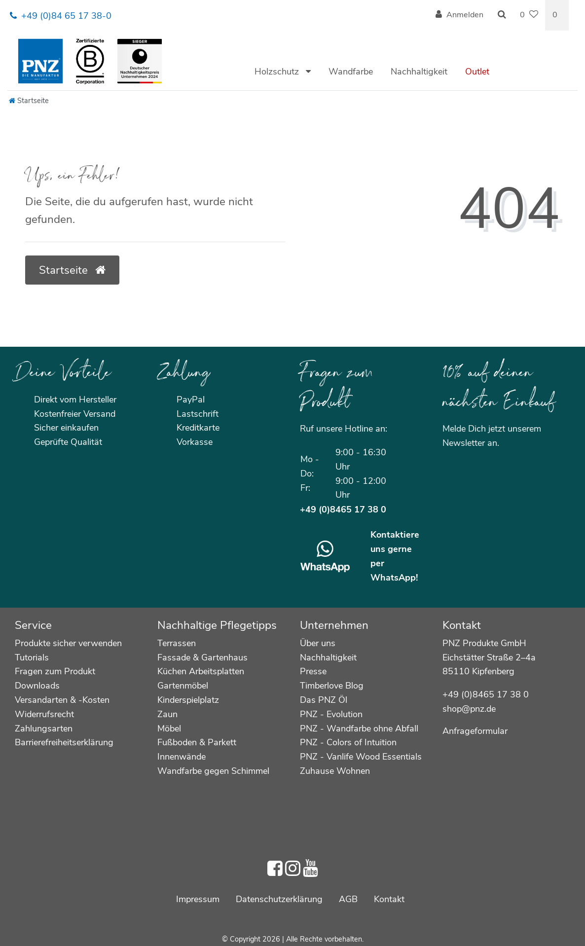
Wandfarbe (351, 71)
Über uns (317, 643)
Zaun (167, 714)
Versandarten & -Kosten (62, 700)
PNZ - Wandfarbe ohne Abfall (359, 728)
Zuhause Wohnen (335, 771)
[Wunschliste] (529, 15)
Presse (313, 671)
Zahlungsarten (44, 728)
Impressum (197, 899)
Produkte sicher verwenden (68, 643)
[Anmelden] (459, 15)
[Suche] (501, 15)
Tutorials (32, 657)
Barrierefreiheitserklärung (64, 742)
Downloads (37, 685)
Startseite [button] (72, 270)
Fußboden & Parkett (196, 742)
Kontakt (389, 899)
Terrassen (176, 643)
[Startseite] (29, 101)
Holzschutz (278, 71)
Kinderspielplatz (188, 700)
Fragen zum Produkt (55, 671)
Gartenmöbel (182, 685)
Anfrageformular (475, 731)
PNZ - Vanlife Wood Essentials (361, 757)
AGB (348, 899)
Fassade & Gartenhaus (202, 657)
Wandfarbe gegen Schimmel (213, 771)
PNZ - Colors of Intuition (348, 742)
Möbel (169, 728)
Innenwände (181, 757)
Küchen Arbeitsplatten (200, 671)
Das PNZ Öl (323, 700)
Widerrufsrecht (44, 714)
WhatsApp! (394, 577)
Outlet (477, 71)
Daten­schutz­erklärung (279, 899)
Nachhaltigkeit (419, 71)
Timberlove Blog (332, 685)
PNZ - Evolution (331, 714)
